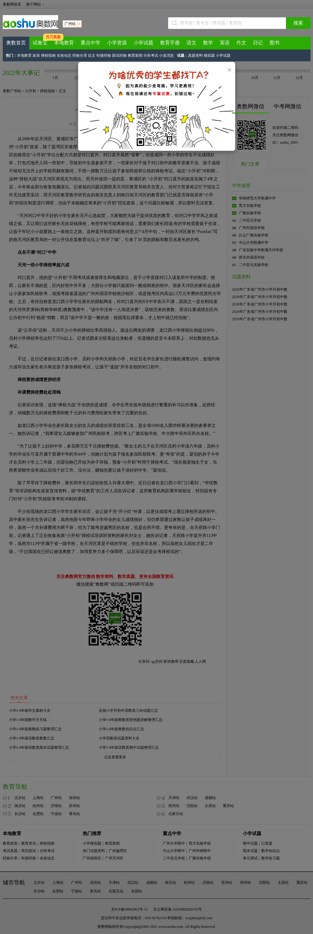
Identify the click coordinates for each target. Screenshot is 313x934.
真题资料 (195, 55)
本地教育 (64, 42)
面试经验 (119, 55)
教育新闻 (135, 55)
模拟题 (209, 55)
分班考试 (150, 55)
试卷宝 (40, 42)
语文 (191, 42)
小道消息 (166, 55)
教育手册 (170, 42)
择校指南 (48, 55)
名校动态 (64, 55)
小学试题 (143, 42)
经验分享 (79, 55)
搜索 (298, 23)
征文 (91, 55)
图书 (274, 42)
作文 (241, 42)
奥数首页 (16, 42)
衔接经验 (103, 55)
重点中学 (90, 42)
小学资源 (117, 42)
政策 (36, 55)
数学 (208, 42)
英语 (225, 42)
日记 (258, 42)
